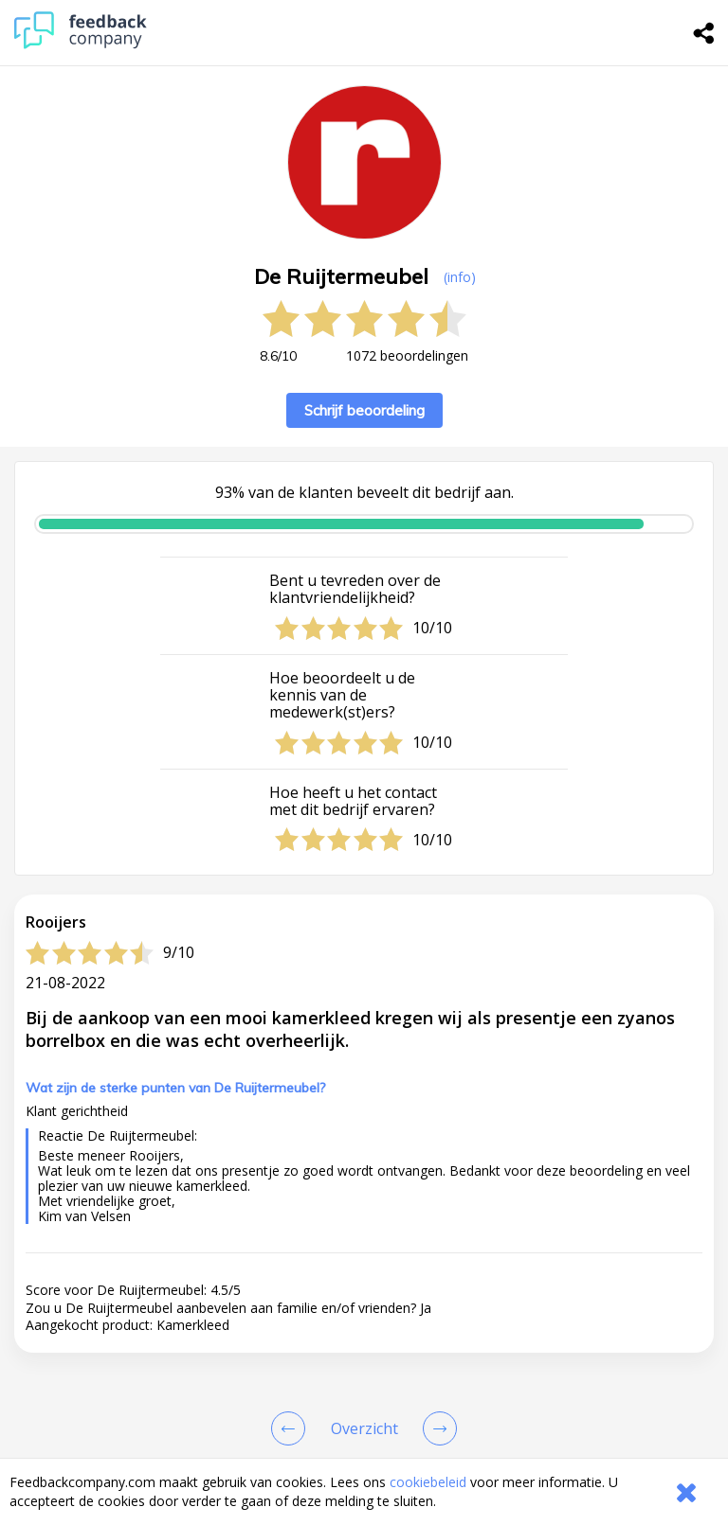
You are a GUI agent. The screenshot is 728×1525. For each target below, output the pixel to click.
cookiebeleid (428, 1482)
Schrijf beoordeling (364, 410)
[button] (364, 1364)
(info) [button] (460, 277)
